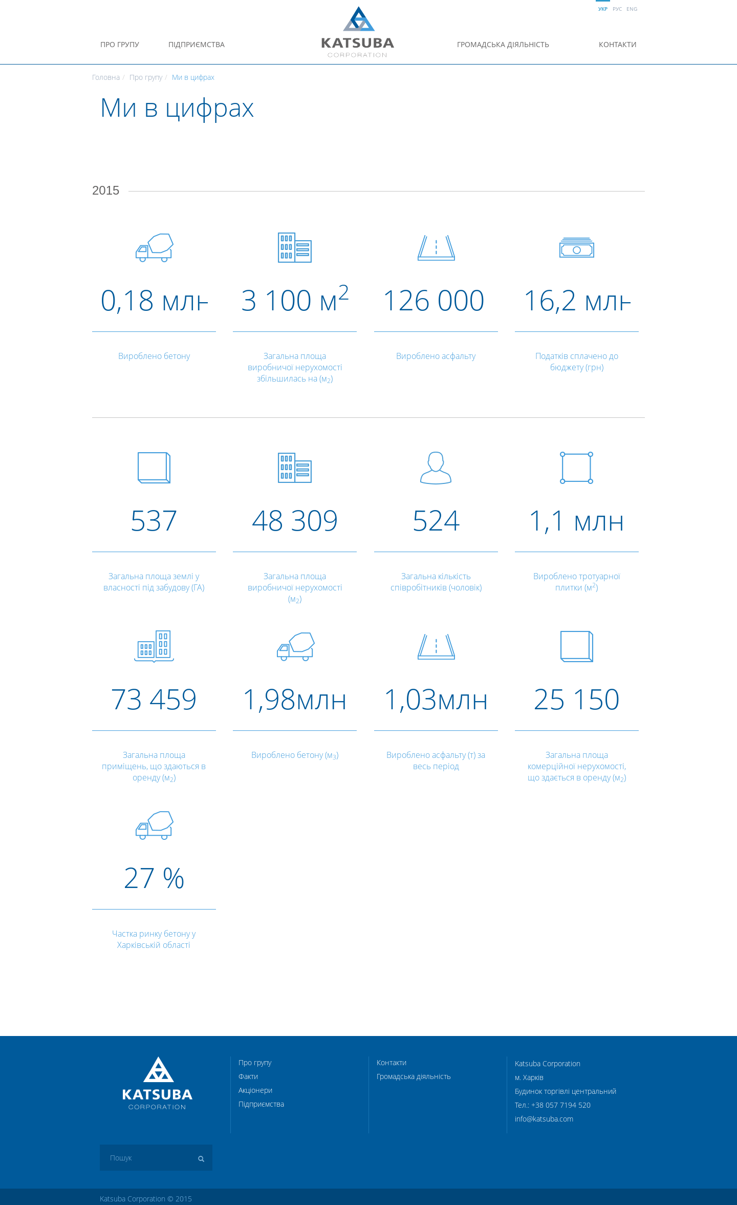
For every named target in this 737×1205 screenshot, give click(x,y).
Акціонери (255, 1090)
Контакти (618, 44)
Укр (603, 8)
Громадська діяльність (503, 44)
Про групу (119, 44)
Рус (617, 8)
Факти (248, 1076)
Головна (106, 77)
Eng (631, 8)
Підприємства (196, 44)
